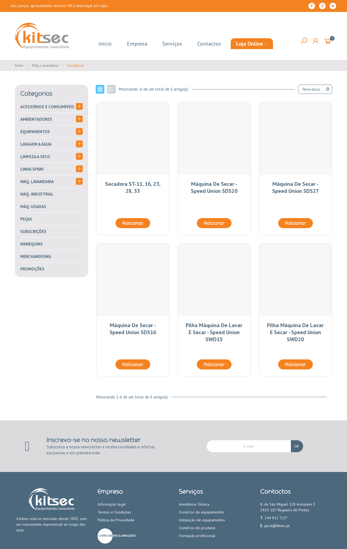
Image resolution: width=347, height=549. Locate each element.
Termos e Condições (114, 512)
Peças (26, 219)
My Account (315, 41)
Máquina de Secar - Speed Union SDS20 (214, 187)
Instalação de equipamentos (202, 520)
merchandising (35, 256)
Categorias (36, 93)
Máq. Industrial (36, 194)
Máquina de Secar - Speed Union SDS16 (133, 329)
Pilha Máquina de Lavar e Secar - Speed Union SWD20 (295, 332)
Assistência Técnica (194, 504)
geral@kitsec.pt (277, 525)
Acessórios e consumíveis (47, 106)
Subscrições (33, 231)
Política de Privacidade (116, 520)
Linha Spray (32, 169)
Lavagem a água (36, 144)
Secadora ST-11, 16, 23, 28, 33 (132, 187)
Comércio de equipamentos (201, 512)
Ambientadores (36, 119)
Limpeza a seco (35, 156)
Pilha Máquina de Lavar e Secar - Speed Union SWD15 (214, 332)
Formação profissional (197, 535)
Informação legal (112, 504)
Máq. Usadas (33, 206)
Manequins (31, 244)
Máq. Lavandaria (37, 181)
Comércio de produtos (197, 527)
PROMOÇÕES (32, 269)
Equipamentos (35, 131)
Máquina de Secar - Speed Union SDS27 (295, 187)
